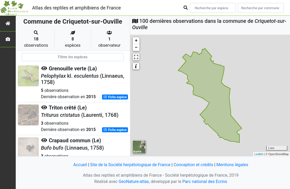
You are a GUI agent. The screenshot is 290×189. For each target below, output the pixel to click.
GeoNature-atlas (134, 181)
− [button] (136, 47)
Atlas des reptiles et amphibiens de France (76, 7)
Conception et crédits (193, 164)
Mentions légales (232, 164)
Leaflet (258, 154)
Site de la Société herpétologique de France (130, 164)
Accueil (80, 164)
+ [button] (136, 41)
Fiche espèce (115, 97)
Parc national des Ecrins (204, 181)
